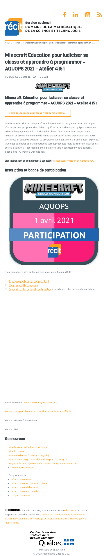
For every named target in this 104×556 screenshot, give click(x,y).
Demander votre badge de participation (30, 289)
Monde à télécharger (23, 467)
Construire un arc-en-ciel (25, 491)
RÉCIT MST (70, 510)
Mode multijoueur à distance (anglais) (29, 455)
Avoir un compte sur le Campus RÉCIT (29, 281)
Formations (18, 43)
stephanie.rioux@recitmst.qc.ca (41, 402)
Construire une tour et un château (30, 483)
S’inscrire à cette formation (23, 285)
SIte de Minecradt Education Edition (28, 447)
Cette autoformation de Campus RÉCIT (75, 160)
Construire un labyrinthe (25, 487)
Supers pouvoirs (21, 495)
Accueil (8, 43)
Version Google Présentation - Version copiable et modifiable (38, 411)
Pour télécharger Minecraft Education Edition (38, 113)
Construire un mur (22, 479)
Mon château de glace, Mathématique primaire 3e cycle (38, 459)
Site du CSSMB (17, 451)
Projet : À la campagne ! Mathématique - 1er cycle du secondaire (43, 463)
